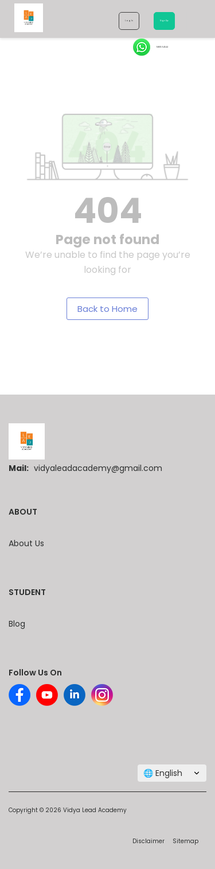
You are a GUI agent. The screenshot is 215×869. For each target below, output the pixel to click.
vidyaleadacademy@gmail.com (98, 468)
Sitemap (185, 841)
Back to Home (107, 309)
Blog (17, 623)
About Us (26, 543)
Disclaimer (148, 841)
